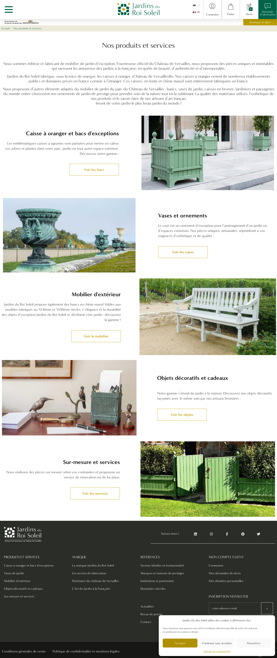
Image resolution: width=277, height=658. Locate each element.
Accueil (5, 28)
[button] (94, 170)
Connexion (212, 14)
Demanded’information (267, 13)
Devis (249, 14)
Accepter (180, 643)
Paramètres (253, 643)
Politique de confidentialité (217, 651)
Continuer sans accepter (217, 643)
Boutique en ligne (260, 22)
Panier (230, 14)
